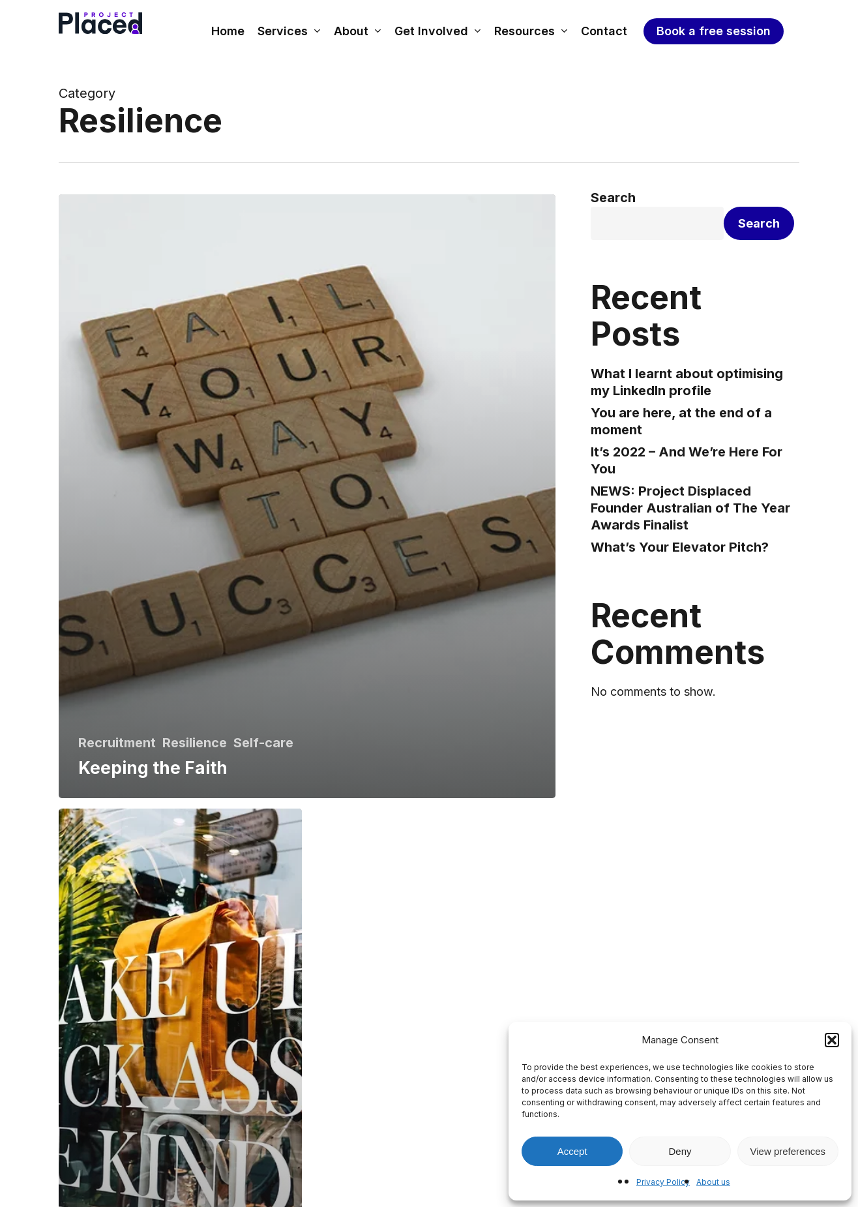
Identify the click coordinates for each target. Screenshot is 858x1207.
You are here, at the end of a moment (681, 421)
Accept (572, 1151)
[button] (831, 1040)
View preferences (788, 1151)
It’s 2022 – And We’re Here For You (686, 460)
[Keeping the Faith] (307, 496)
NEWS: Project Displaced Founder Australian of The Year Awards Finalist (690, 508)
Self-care (263, 743)
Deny (679, 1151)
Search (613, 197)
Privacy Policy (663, 1182)
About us (713, 1182)
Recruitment (117, 743)
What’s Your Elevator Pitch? (680, 547)
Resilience (194, 743)
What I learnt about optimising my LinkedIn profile (687, 382)
